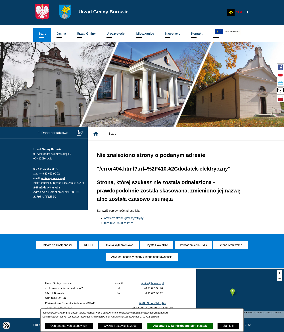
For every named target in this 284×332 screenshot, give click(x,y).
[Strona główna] (96, 133)
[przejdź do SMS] (280, 90)
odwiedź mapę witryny (118, 222)
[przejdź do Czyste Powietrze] (280, 82)
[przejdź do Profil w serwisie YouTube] (280, 75)
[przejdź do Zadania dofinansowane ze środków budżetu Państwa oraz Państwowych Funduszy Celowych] (280, 98)
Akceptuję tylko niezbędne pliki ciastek (180, 325)
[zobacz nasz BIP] (239, 12)
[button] (231, 12)
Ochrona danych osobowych (69, 325)
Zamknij (228, 325)
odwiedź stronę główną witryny (123, 218)
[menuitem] (42, 35)
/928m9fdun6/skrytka (46, 187)
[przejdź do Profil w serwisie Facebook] (280, 67)
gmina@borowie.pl (53, 178)
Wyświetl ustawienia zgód (120, 325)
